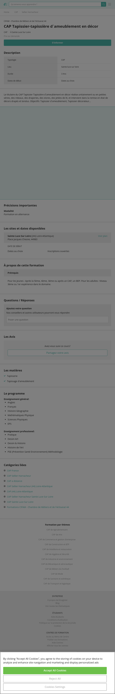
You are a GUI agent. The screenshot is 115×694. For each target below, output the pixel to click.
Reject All (55, 678)
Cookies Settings (55, 687)
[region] (57, 673)
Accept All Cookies (55, 670)
